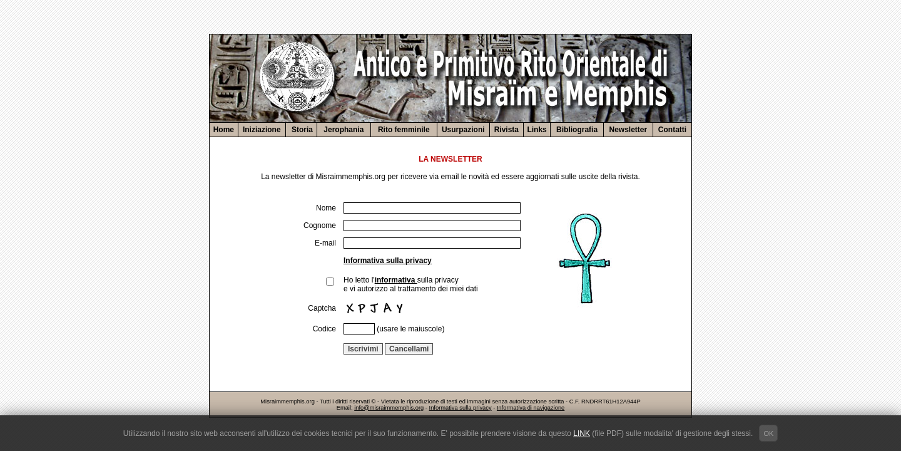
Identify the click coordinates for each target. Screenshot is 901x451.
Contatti (672, 129)
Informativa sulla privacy (388, 260)
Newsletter (628, 129)
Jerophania (343, 129)
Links (536, 129)
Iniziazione (262, 129)
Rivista (506, 129)
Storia (301, 129)
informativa (396, 280)
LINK (581, 433)
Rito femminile (404, 129)
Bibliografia (577, 129)
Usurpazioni (463, 129)
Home (223, 129)
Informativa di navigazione (530, 408)
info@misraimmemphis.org (389, 408)
